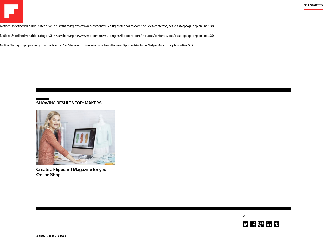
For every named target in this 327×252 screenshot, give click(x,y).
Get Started (313, 5)
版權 (51, 237)
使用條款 (40, 237)
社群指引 (62, 237)
